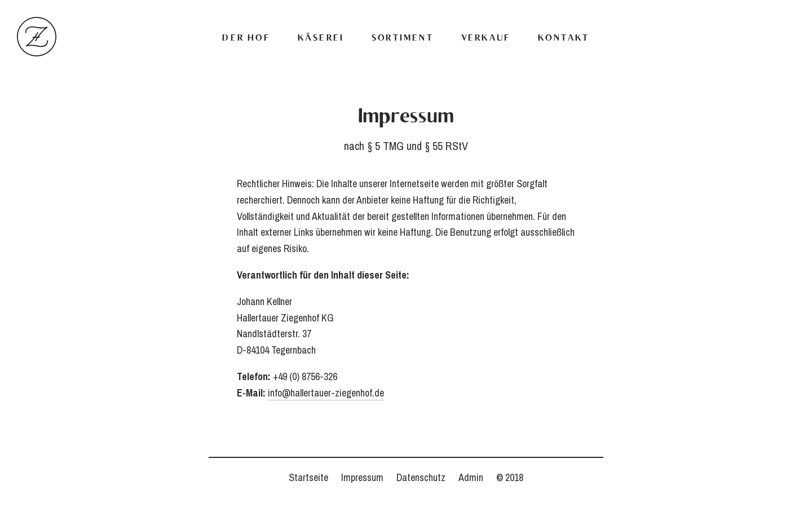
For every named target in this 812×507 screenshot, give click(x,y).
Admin (470, 477)
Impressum (362, 477)
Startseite (308, 477)
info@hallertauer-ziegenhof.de (326, 393)
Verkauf (485, 38)
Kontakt (563, 38)
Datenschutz (420, 477)
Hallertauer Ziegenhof (36, 36)
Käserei (321, 38)
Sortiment (403, 38)
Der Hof (246, 38)
